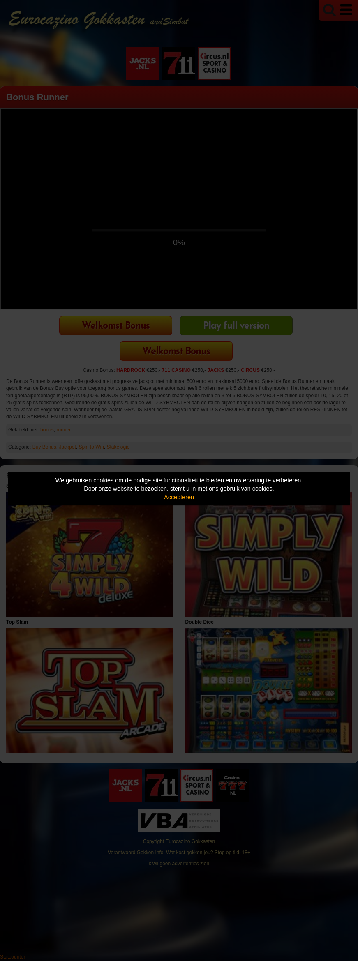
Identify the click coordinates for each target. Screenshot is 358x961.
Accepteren (179, 497)
